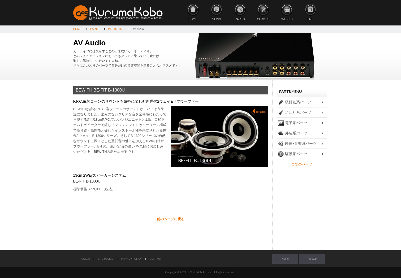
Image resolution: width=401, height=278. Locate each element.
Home (285, 258)
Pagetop (312, 258)
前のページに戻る (170, 219)
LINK (310, 12)
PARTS (240, 12)
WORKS (287, 12)
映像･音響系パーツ (301, 143)
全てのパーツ (301, 164)
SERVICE (263, 12)
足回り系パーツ (298, 112)
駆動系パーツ (296, 154)
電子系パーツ (296, 123)
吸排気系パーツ (298, 102)
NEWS (216, 12)
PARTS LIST (116, 29)
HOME (193, 12)
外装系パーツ (296, 133)
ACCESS (85, 259)
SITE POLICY (105, 259)
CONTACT (156, 259)
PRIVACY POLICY (131, 259)
